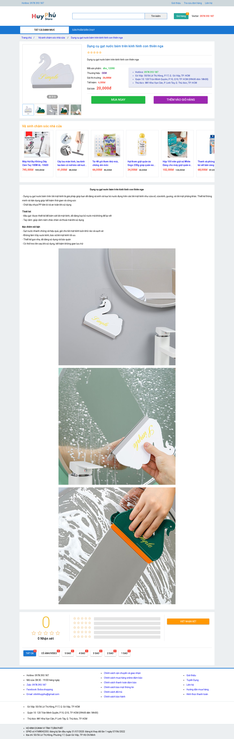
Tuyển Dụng (193, 680)
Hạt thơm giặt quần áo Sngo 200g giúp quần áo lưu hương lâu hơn (141, 163)
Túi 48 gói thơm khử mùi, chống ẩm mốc (105, 163)
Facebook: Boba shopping (40, 689)
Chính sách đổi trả (113, 692)
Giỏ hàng (181, 16)
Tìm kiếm (156, 16)
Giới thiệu (176, 3)
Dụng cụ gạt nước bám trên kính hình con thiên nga (97, 37)
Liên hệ (208, 3)
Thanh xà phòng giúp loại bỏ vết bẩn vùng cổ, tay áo (211, 163)
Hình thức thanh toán (197, 694)
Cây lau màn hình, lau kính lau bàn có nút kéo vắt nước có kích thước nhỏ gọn (71, 163)
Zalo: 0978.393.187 (36, 684)
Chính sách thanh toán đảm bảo (120, 682)
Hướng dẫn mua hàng (198, 689)
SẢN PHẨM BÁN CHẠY (83, 30)
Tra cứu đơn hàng (193, 3)
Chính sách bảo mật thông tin (119, 687)
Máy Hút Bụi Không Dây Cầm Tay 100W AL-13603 (35, 163)
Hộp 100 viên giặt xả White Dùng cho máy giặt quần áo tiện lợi (177, 163)
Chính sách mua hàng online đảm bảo (123, 677)
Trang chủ (28, 37)
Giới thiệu (191, 675)
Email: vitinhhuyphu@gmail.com (43, 694)
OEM (104, 73)
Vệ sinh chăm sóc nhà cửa (51, 37)
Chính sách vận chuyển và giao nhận (122, 673)
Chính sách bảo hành (114, 696)
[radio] (34, 633)
